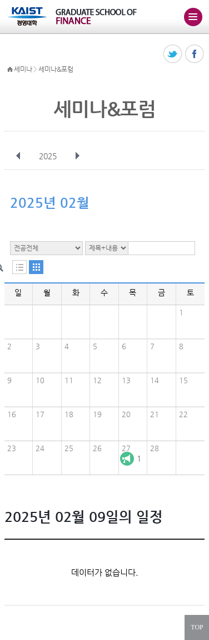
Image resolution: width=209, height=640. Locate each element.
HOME (10, 69)
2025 (49, 156)
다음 (77, 156)
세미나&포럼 (55, 69)
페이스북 (195, 54)
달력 (36, 267)
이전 (18, 156)
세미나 (23, 69)
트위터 (173, 54)
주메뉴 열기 (193, 17)
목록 (19, 267)
